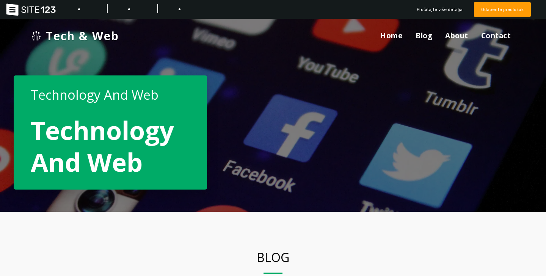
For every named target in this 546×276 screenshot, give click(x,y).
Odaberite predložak (500, 9)
